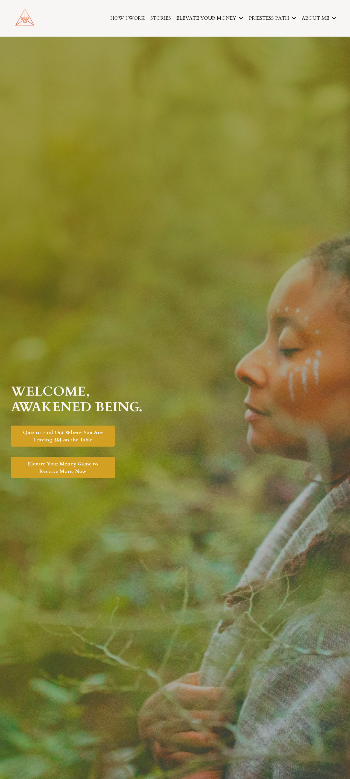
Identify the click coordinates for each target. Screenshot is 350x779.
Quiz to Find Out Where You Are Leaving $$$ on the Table (63, 436)
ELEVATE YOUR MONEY (209, 18)
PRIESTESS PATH (272, 18)
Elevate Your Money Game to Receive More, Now (63, 468)
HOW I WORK (127, 18)
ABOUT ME (319, 18)
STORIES (160, 18)
